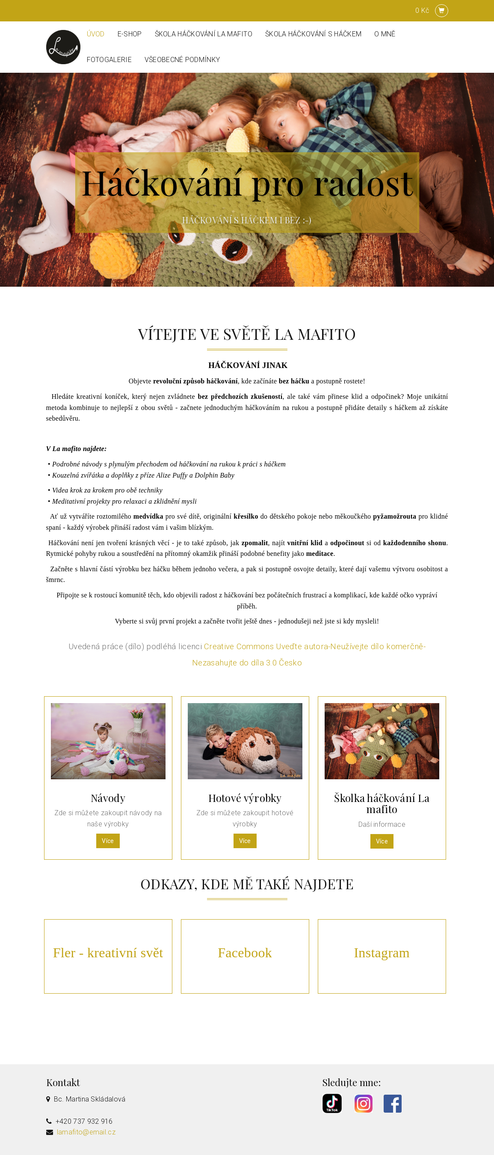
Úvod (96, 34)
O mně (385, 34)
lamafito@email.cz (86, 1132)
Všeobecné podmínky (182, 60)
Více (108, 840)
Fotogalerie (109, 60)
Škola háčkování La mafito (204, 34)
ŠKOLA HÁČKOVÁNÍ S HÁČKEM (313, 34)
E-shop (130, 34)
